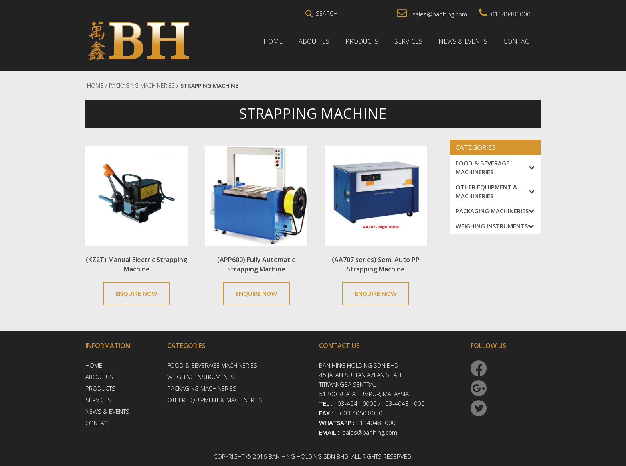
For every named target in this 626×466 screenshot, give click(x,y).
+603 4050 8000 (359, 413)
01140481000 (505, 14)
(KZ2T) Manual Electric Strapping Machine (136, 264)
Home (273, 41)
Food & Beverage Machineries (495, 167)
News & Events (462, 41)
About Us (314, 41)
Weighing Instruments (495, 226)
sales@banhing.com (432, 14)
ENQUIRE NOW (136, 293)
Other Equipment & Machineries (495, 191)
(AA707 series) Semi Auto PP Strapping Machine (376, 264)
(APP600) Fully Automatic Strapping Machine (256, 264)
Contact (518, 41)
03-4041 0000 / (358, 403)
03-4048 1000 (405, 403)
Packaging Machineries (495, 210)
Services (408, 41)
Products (361, 41)
